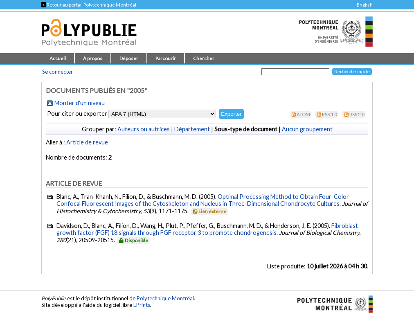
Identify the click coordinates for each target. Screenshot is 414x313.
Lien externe (208, 211)
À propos (92, 58)
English (365, 4)
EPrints (141, 305)
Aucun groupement (307, 129)
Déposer (128, 58)
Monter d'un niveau (79, 102)
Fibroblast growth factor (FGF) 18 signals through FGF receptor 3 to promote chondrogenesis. (207, 229)
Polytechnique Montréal (165, 298)
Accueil (58, 58)
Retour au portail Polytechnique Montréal (88, 4)
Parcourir (165, 58)
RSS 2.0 (356, 114)
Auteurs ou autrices (143, 129)
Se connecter (57, 71)
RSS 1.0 (329, 114)
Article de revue (87, 142)
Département (192, 129)
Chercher (203, 58)
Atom (303, 114)
